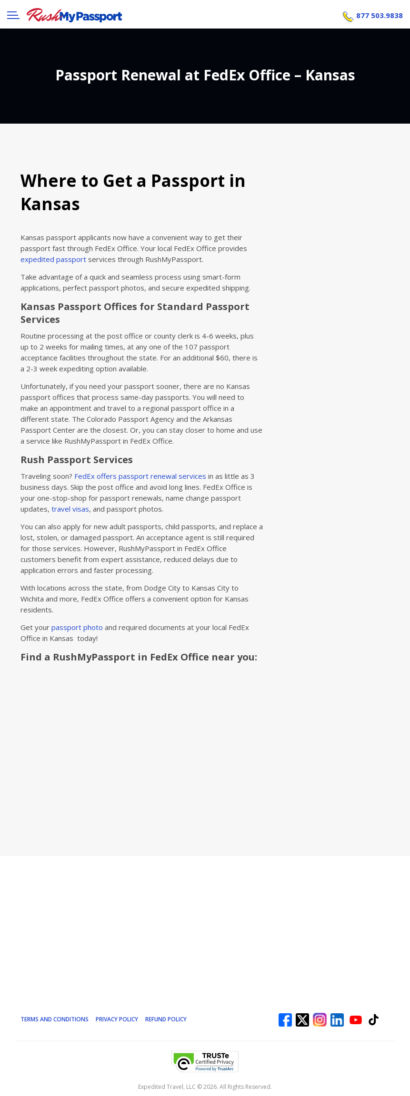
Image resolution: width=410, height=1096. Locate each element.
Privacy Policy (118, 1019)
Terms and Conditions (55, 1019)
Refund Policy (167, 1019)
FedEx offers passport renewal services (140, 476)
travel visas (70, 509)
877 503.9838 (379, 14)
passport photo (77, 627)
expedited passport (53, 259)
